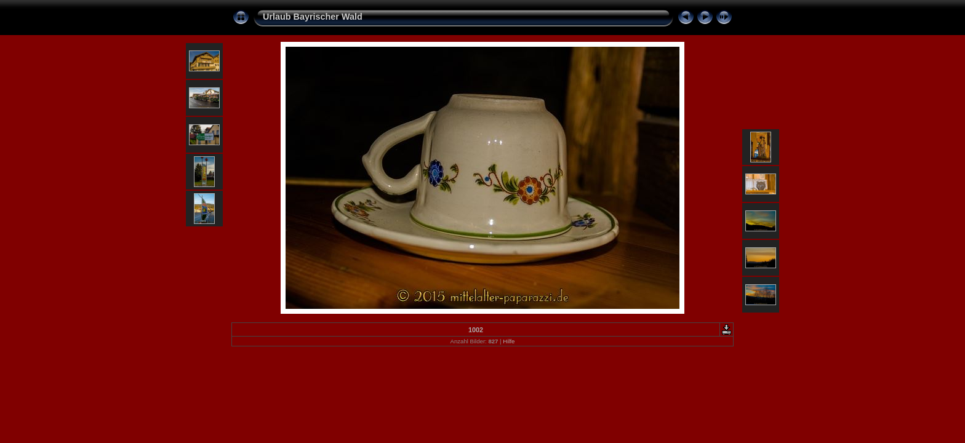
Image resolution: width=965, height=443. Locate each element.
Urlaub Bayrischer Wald (312, 17)
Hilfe (509, 341)
